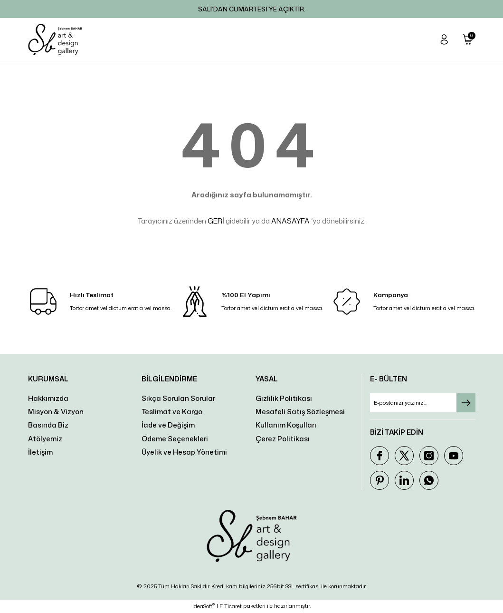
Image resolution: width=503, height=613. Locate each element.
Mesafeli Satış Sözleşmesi (300, 412)
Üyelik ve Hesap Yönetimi (184, 452)
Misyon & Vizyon (56, 412)
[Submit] (465, 402)
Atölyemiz (45, 439)
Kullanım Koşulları (286, 425)
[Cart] (467, 39)
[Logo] (55, 39)
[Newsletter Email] (422, 402)
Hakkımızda (48, 398)
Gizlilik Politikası (284, 398)
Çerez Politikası (283, 439)
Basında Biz (48, 425)
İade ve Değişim (168, 425)
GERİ (216, 221)
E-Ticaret (230, 606)
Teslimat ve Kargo (172, 412)
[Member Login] (444, 39)
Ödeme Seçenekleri (175, 439)
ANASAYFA (290, 221)
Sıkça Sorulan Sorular (178, 398)
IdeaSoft (203, 606)
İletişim (40, 452)
